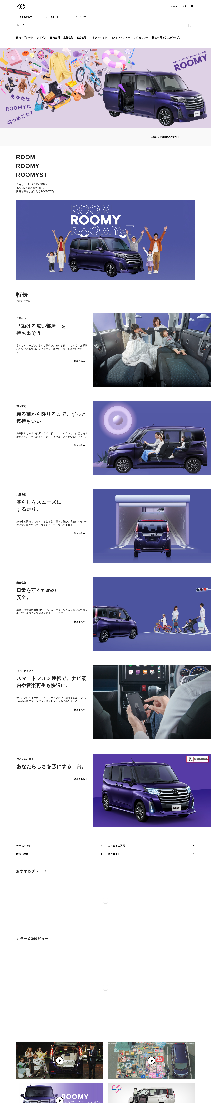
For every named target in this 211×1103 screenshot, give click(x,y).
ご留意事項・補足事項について (178, 1029)
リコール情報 (156, 1088)
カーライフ (80, 17)
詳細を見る (81, 361)
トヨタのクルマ (24, 17)
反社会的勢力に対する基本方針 (121, 1088)
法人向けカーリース (131, 1065)
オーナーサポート (50, 17)
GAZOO (94, 1055)
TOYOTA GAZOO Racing (63, 1065)
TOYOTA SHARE (130, 1060)
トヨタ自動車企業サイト (63, 1055)
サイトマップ (21, 1088)
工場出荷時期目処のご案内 (165, 137)
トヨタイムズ (58, 1060)
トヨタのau (128, 1070)
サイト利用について (40, 1088)
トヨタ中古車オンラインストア (104, 1060)
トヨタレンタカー (98, 1070)
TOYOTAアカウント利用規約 (92, 1088)
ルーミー (22, 25)
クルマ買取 (95, 1065)
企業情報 (142, 1088)
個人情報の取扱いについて (64, 1088)
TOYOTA (21, 6)
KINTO (126, 1055)
